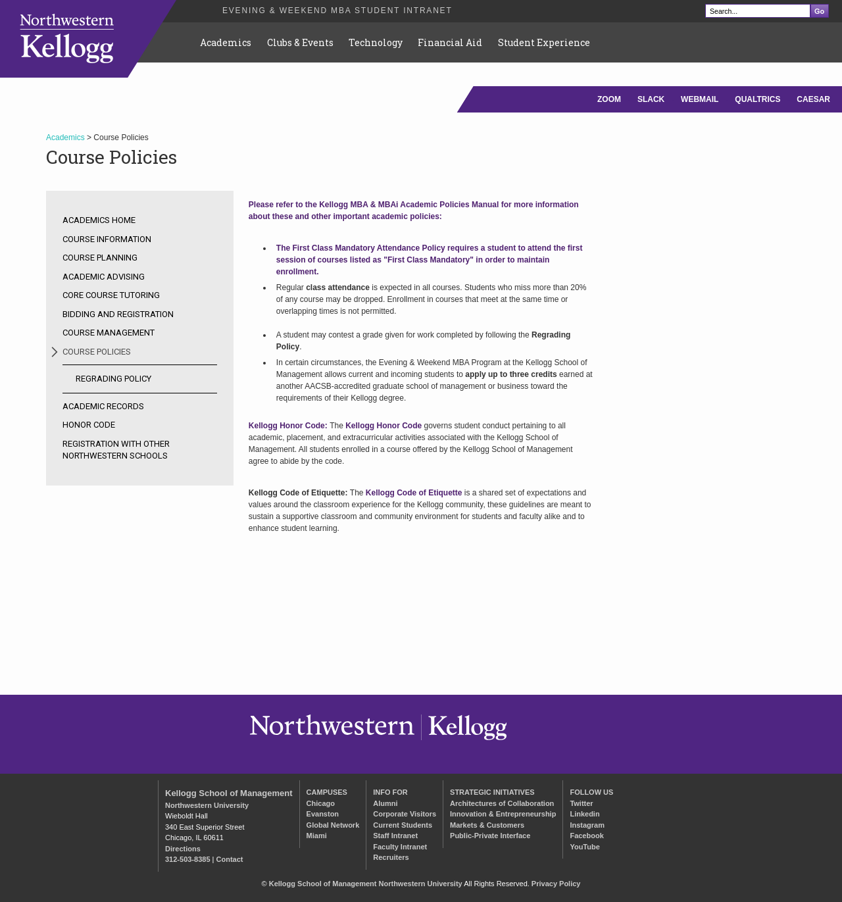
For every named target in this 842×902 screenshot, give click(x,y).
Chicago (321, 803)
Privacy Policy (556, 884)
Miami (317, 835)
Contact (229, 859)
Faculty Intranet (400, 847)
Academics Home (99, 220)
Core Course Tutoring (111, 295)
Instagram (587, 825)
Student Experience (544, 42)
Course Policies (96, 352)
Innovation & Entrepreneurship (503, 814)
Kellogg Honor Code (383, 425)
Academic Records (103, 406)
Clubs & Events (300, 42)
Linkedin (584, 814)
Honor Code (88, 425)
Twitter (581, 803)
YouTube (584, 847)
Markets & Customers (487, 825)
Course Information (106, 239)
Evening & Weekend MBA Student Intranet (337, 10)
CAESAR (813, 99)
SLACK (650, 99)
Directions (183, 849)
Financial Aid (450, 42)
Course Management (108, 333)
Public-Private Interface (490, 835)
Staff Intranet (395, 835)
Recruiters (391, 857)
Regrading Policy (113, 379)
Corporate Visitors (404, 814)
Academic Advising (103, 277)
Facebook (586, 835)
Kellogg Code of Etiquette (414, 492)
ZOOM (609, 99)
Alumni (385, 803)
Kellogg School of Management (229, 793)
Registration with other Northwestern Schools (116, 450)
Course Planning (99, 258)
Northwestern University (207, 805)
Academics (225, 42)
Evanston (323, 814)
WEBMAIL (699, 99)
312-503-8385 (187, 859)
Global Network (333, 825)
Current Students (402, 825)
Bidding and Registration (118, 314)
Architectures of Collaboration (502, 803)
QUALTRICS (757, 99)
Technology (376, 42)
